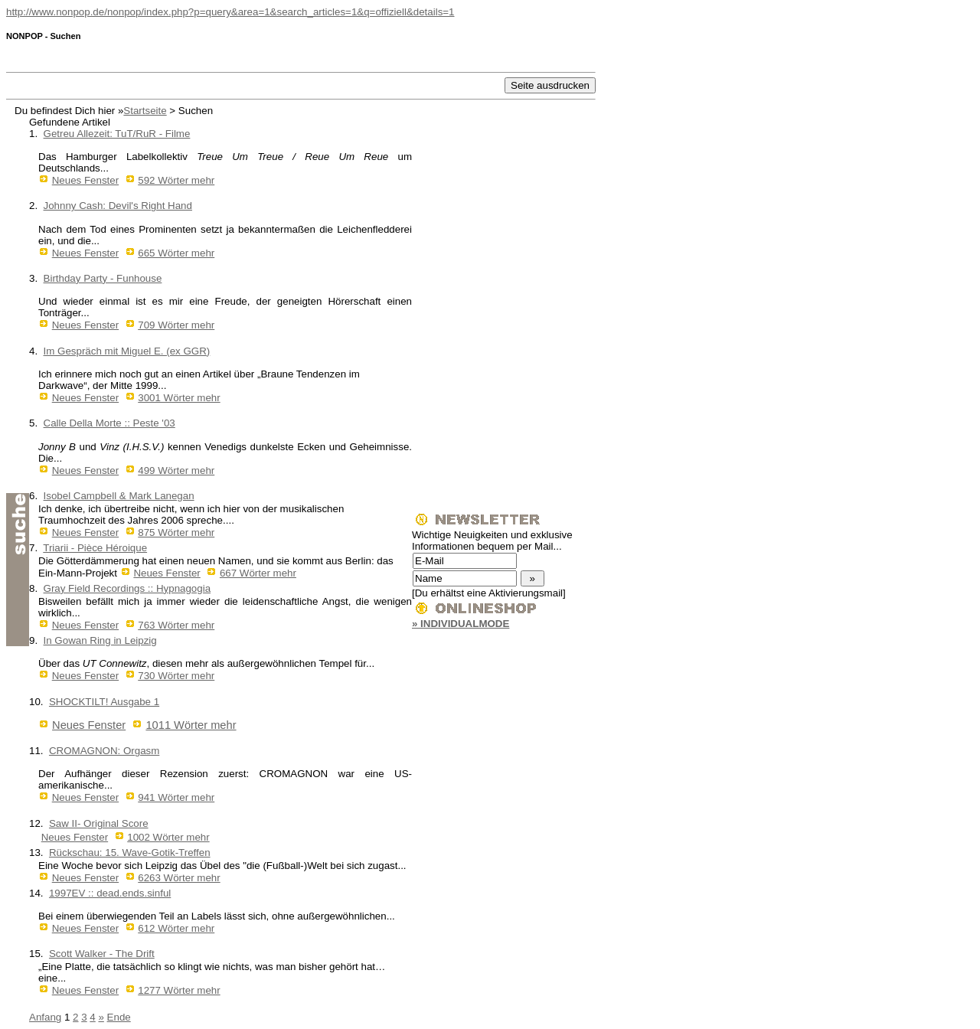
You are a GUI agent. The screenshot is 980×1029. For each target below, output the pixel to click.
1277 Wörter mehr (179, 990)
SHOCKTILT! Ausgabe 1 (104, 701)
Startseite (144, 110)
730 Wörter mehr (176, 675)
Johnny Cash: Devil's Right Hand (118, 205)
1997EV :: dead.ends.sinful (110, 893)
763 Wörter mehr (176, 625)
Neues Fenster (85, 180)
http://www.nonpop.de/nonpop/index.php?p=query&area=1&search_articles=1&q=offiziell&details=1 (230, 12)
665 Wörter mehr (176, 253)
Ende (119, 1017)
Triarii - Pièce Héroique (95, 548)
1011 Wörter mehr (190, 725)
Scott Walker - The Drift (102, 953)
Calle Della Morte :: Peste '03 (109, 423)
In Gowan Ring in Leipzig (100, 640)
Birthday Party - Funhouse (103, 278)
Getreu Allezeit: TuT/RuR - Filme (117, 133)
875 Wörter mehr (176, 532)
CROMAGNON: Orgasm (104, 750)
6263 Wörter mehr (179, 878)
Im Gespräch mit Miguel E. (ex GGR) (127, 351)
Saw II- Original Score (99, 823)
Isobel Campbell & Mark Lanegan (119, 495)
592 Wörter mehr (176, 180)
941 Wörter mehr (176, 797)
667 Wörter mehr (258, 573)
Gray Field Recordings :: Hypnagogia (127, 588)
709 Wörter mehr (176, 325)
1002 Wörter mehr (168, 837)
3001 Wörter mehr (179, 397)
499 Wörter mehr (176, 470)
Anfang (45, 1017)
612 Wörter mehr (176, 928)
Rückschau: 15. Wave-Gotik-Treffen (130, 852)
